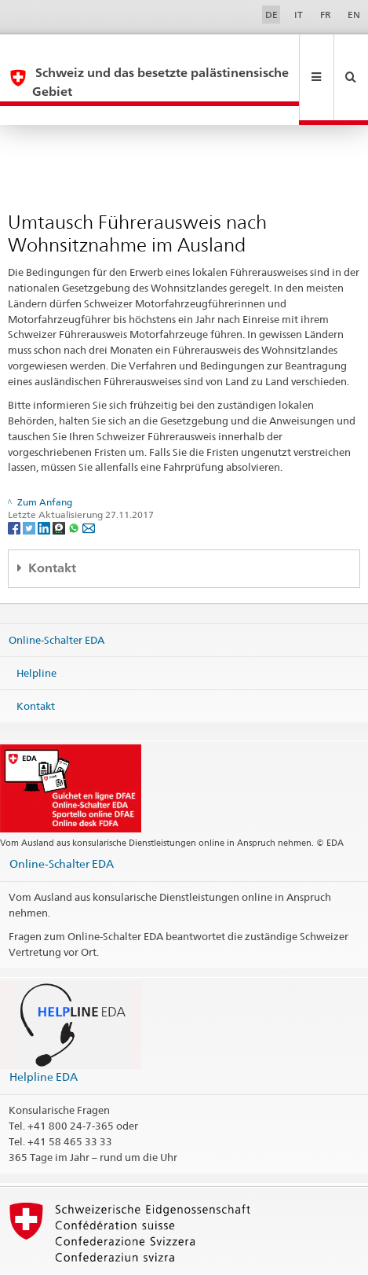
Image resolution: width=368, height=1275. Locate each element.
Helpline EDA (43, 1038)
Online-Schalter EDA (56, 602)
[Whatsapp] (74, 490)
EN (354, 14)
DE (271, 14)
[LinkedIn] (45, 490)
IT (298, 14)
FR (325, 14)
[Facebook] (15, 490)
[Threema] (60, 490)
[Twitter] (30, 490)
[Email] (88, 490)
